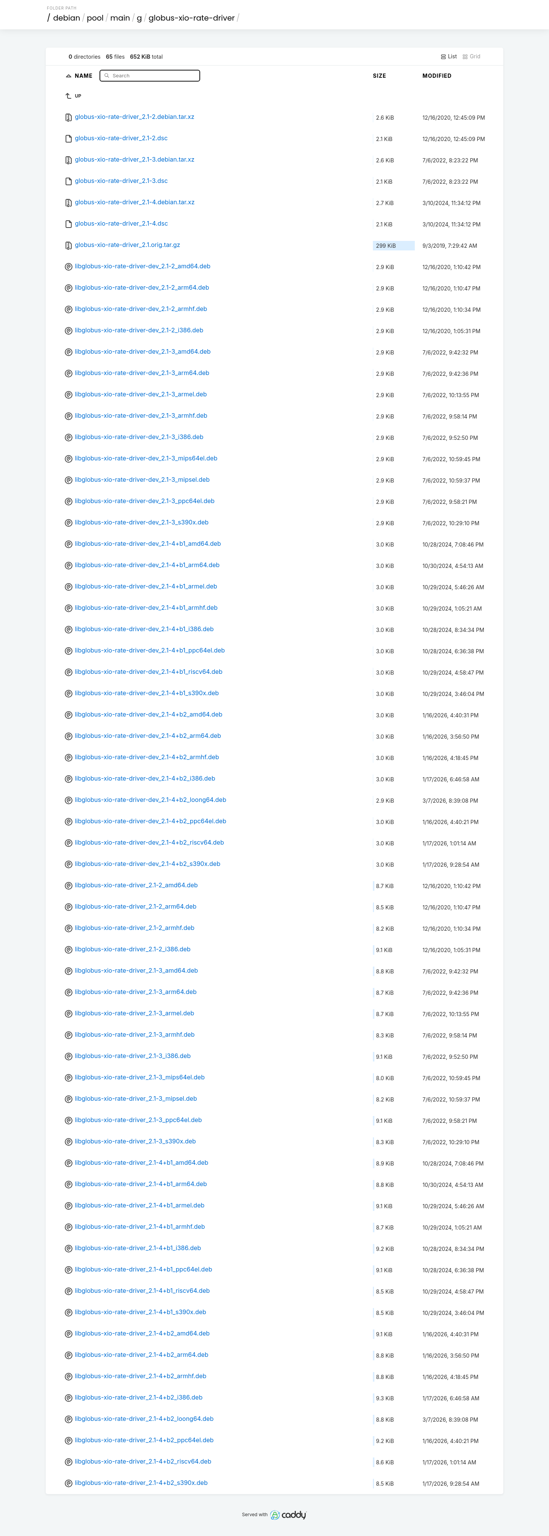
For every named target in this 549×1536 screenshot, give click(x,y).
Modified (437, 75)
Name (84, 75)
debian (66, 18)
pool (95, 18)
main (120, 18)
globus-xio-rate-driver (192, 18)
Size (379, 75)
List (448, 56)
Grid (471, 56)
